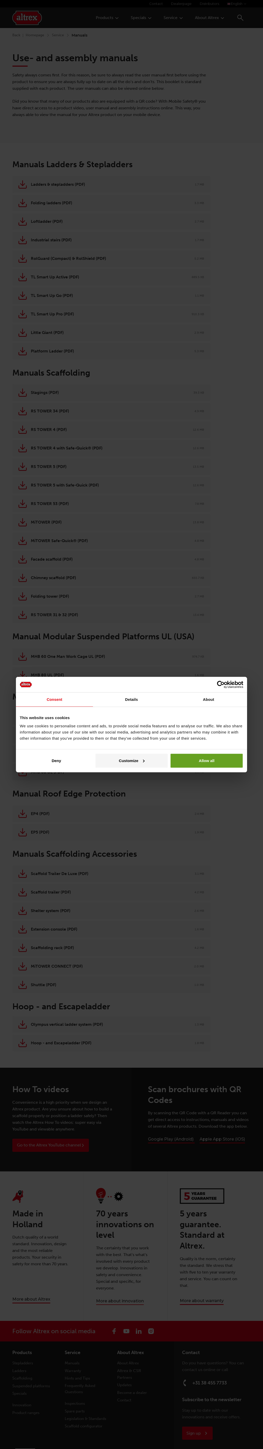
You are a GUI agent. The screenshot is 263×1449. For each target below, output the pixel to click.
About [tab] (208, 699)
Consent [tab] (54, 699)
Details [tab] (131, 699)
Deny (56, 760)
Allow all (206, 760)
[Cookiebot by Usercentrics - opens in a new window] (220, 684)
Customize (132, 760)
